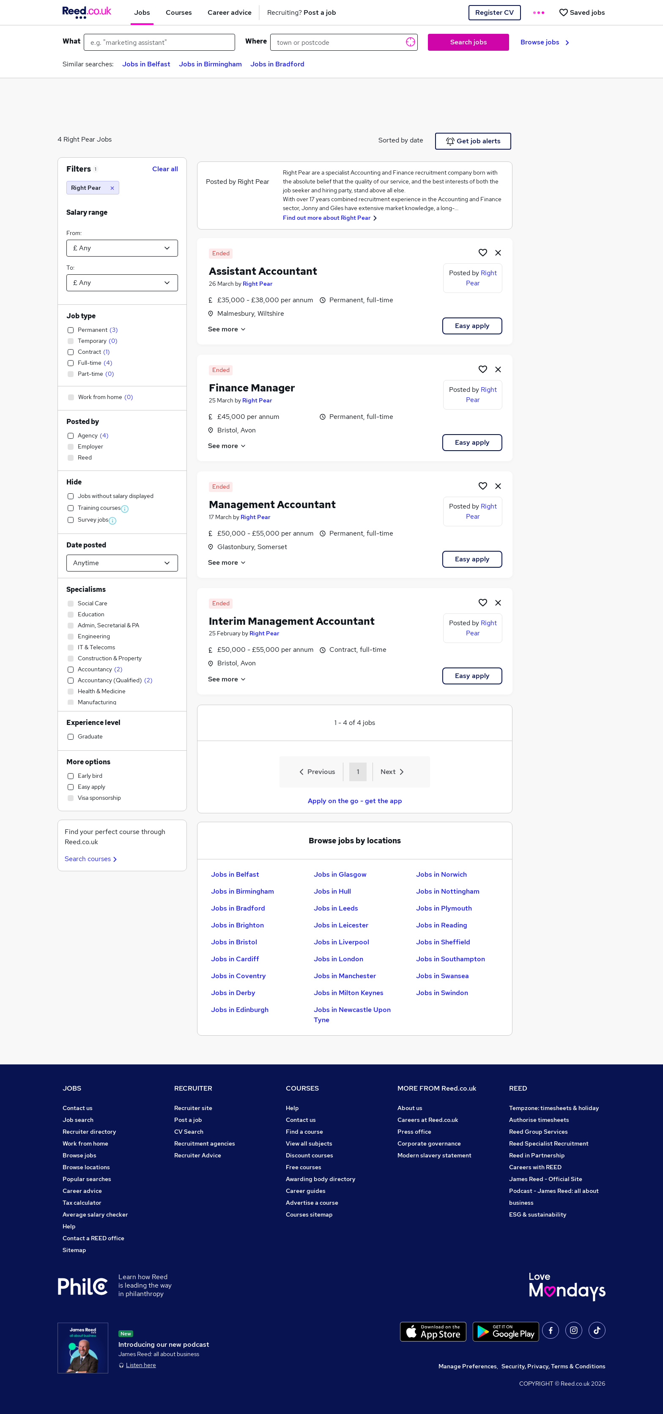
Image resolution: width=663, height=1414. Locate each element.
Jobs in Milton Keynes (349, 992)
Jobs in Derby (233, 992)
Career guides (306, 1191)
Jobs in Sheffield (443, 942)
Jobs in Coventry (238, 975)
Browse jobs (545, 42)
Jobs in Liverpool (341, 942)
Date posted (86, 545)
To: (70, 267)
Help (69, 1226)
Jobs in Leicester (341, 925)
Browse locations (86, 1167)
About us (409, 1108)
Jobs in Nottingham (447, 891)
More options (88, 762)
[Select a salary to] (122, 282)
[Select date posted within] (122, 563)
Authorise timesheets (539, 1120)
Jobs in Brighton (237, 925)
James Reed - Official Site (545, 1179)
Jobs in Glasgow (340, 874)
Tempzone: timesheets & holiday (554, 1108)
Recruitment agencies (204, 1143)
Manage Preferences (467, 1366)
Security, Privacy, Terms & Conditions (553, 1366)
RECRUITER (193, 1088)
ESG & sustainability (538, 1214)
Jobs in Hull (332, 891)
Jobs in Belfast (146, 64)
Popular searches (87, 1179)
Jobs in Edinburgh (239, 1009)
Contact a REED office (93, 1238)
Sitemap (74, 1250)
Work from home (85, 1143)
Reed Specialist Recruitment (549, 1143)
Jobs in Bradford (277, 64)
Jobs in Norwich (441, 874)
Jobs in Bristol (234, 942)
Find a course (304, 1131)
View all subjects (309, 1143)
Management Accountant (272, 504)
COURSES (302, 1088)
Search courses (92, 858)
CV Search (188, 1131)
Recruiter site (193, 1108)
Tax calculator (82, 1202)
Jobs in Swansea (442, 975)
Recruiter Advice (197, 1155)
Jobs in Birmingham (210, 64)
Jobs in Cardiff (235, 959)
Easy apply (472, 325)
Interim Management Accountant (292, 621)
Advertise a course (312, 1202)
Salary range (86, 212)
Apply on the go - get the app (355, 800)
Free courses (303, 1167)
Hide (74, 482)
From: (74, 233)
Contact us (78, 1108)
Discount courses (309, 1155)
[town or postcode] (344, 42)
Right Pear (258, 283)
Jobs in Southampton (450, 959)
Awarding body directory (321, 1179)
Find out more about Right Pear (327, 218)
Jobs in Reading (441, 925)
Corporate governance (429, 1143)
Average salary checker (95, 1214)
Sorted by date (400, 140)
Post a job (188, 1120)
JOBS (72, 1088)
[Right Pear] (93, 187)
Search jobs (468, 42)
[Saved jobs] (582, 12)
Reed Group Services (538, 1131)
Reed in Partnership (537, 1155)
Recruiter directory (89, 1131)
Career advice (82, 1191)
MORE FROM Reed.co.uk (437, 1088)
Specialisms (86, 589)
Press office (414, 1131)
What (71, 41)
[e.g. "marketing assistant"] (159, 42)
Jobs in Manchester (345, 975)
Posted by (82, 421)
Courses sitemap (309, 1214)
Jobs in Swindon (442, 992)
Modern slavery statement (434, 1155)
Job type (81, 316)
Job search (78, 1120)
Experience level (93, 722)
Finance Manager (252, 387)
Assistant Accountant (263, 271)
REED (518, 1088)
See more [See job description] (227, 329)
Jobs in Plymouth (444, 908)
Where (256, 41)
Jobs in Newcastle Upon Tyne (352, 1014)
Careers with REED (535, 1167)
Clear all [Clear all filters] (165, 168)
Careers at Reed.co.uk (427, 1120)
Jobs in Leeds (336, 908)
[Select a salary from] (122, 248)
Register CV (494, 12)
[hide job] (498, 252)
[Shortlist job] (483, 252)
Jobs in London (338, 959)
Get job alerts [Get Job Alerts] (473, 141)
